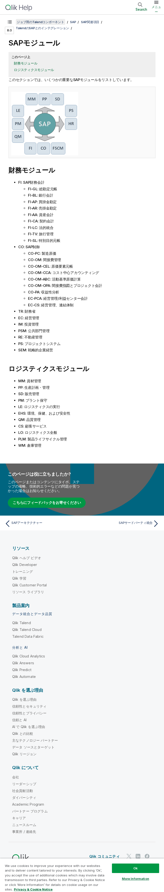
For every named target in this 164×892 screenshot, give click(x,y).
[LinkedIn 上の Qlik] (138, 856)
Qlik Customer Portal (29, 585)
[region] (82, 875)
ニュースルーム (24, 825)
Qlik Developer (24, 565)
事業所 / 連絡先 (24, 831)
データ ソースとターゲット (33, 747)
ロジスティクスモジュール (34, 70)
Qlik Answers (23, 663)
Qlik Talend (21, 623)
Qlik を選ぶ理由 (24, 699)
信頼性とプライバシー (29, 713)
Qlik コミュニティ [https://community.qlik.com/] (104, 856)
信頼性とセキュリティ (29, 706)
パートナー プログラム (30, 811)
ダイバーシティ (24, 797)
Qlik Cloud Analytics (28, 656)
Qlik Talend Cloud (27, 630)
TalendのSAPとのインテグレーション (42, 28)
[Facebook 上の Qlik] (147, 856)
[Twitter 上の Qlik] (129, 856)
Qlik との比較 (22, 733)
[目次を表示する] (9, 22)
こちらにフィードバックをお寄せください (47, 502)
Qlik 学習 (19, 578)
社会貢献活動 (22, 791)
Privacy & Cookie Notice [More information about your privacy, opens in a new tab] (33, 889)
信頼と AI (19, 720)
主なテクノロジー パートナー (35, 740)
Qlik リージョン (24, 754)
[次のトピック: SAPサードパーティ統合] (121, 523)
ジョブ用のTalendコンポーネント (40, 22)
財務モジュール (25, 63)
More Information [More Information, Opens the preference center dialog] (135, 879)
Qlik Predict (21, 670)
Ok (135, 868)
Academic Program (28, 804)
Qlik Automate (24, 676)
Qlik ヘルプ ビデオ (26, 558)
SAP (73, 22)
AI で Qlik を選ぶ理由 (28, 727)
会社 (15, 777)
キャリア (19, 818)
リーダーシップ (24, 784)
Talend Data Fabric (28, 636)
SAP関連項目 (90, 22)
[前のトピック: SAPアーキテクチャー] (42, 523)
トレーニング (22, 571)
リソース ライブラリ (28, 592)
